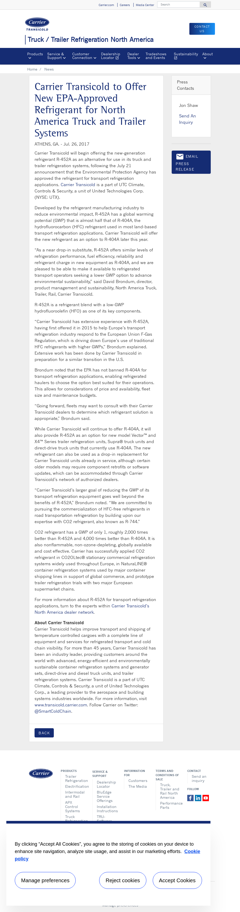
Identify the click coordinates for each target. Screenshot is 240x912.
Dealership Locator (113, 56)
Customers (137, 780)
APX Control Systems (72, 806)
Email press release (187, 161)
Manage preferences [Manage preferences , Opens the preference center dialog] (45, 880)
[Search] (178, 4)
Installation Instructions (106, 808)
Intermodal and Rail (74, 794)
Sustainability (187, 56)
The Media (137, 786)
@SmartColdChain (53, 711)
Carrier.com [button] (106, 5)
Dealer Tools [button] (133, 56)
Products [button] (35, 54)
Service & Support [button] (55, 56)
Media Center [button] (145, 5)
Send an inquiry (199, 778)
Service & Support (100, 774)
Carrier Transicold (78, 184)
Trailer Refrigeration (74, 778)
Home (32, 69)
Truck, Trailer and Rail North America (169, 791)
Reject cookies (122, 880)
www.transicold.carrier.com (61, 704)
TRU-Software (104, 818)
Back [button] (44, 733)
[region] (108, 863)
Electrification (74, 786)
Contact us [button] (202, 29)
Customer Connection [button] (82, 56)
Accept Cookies (177, 880)
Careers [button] (125, 5)
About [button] (207, 54)
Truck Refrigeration (74, 818)
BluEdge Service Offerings (105, 796)
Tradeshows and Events (156, 56)
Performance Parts (169, 805)
